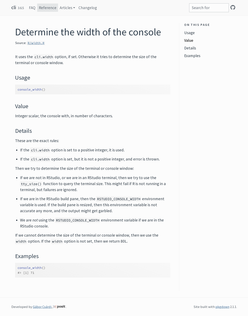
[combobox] (209, 7)
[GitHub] (233, 7)
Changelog (87, 7)
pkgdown (222, 306)
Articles (66, 7)
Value (188, 40)
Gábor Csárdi (42, 306)
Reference (47, 7)
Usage (189, 32)
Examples (192, 55)
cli (13, 7)
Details (190, 47)
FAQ (32, 7)
